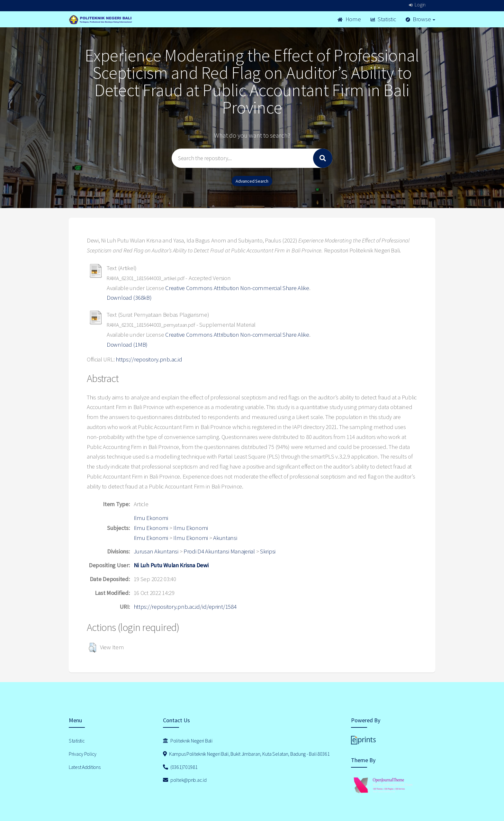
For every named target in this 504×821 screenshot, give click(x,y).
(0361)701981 (180, 767)
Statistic (383, 19)
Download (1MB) (127, 344)
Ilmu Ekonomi (151, 518)
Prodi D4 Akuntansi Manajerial (219, 551)
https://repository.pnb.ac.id (149, 359)
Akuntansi (225, 538)
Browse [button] (421, 19)
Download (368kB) (129, 297)
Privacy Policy (82, 754)
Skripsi (267, 551)
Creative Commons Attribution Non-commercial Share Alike (237, 288)
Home (349, 19)
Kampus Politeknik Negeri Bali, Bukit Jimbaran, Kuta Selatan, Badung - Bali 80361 (246, 754)
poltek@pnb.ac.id (185, 780)
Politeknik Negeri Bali (187, 740)
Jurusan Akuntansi (156, 551)
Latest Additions (85, 767)
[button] (92, 647)
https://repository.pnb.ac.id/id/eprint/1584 (185, 606)
